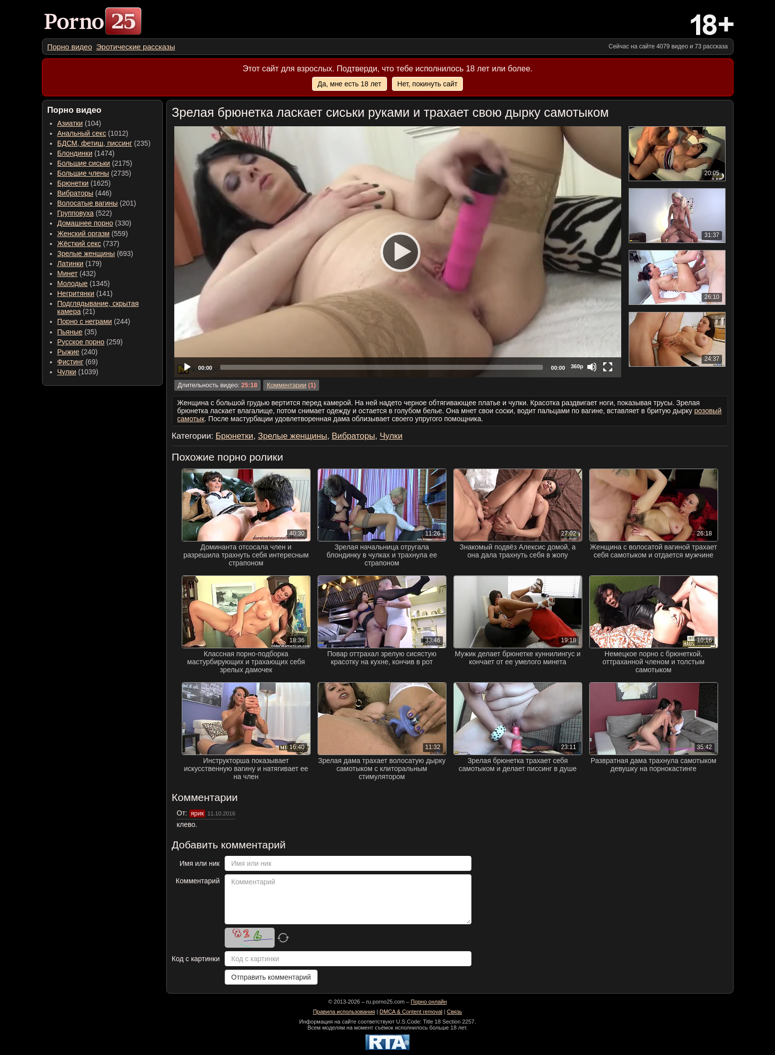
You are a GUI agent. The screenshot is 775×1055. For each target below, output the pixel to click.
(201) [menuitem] (96, 203)
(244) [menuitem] (93, 321)
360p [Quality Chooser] (577, 366)
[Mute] (591, 366)
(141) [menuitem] (85, 293)
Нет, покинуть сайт (427, 84)
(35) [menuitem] (77, 332)
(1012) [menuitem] (92, 133)
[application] (397, 251)
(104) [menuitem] (79, 123)
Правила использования (344, 1012)
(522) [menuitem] (84, 213)
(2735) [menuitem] (94, 173)
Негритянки (75, 293)
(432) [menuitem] (76, 273)
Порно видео (69, 46)
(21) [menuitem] (98, 307)
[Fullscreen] (607, 366)
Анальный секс (81, 133)
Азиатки (70, 123)
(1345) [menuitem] (83, 283)
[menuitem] (69, 46)
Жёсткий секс (79, 244)
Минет (67, 273)
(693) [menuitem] (95, 254)
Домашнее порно (85, 223)
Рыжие (68, 352)
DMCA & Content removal (411, 1012)
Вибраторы (75, 193)
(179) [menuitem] (79, 263)
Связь (454, 1012)
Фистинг (70, 362)
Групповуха (75, 213)
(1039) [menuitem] (78, 372)
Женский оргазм (83, 234)
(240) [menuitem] (77, 352)
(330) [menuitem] (94, 223)
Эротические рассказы (135, 46)
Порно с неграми (84, 321)
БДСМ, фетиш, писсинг (94, 143)
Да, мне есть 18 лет (350, 84)
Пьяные (70, 332)
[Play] (397, 251)
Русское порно (81, 342)
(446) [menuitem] (84, 193)
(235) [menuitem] (104, 143)
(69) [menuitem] (77, 362)
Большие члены (83, 173)
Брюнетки (73, 183)
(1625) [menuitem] (84, 183)
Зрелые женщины (86, 254)
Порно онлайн (428, 1002)
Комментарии (286, 385)
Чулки (66, 372)
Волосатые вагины (87, 203)
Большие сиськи (83, 163)
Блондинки (75, 153)
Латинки (70, 263)
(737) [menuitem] (88, 244)
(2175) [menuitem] (94, 163)
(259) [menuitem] (90, 342)
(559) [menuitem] (92, 234)
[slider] (381, 367)
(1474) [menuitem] (86, 153)
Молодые (72, 283)
